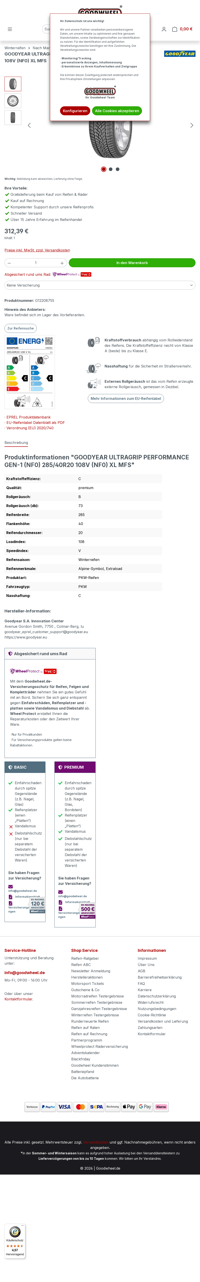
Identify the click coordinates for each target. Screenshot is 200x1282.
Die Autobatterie (85, 1078)
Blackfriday (80, 1059)
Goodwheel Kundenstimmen (95, 1065)
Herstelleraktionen (87, 977)
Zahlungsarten (150, 1027)
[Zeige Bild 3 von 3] (117, 169)
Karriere (145, 990)
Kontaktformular (18, 999)
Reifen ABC (81, 964)
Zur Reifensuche (20, 328)
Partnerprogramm (86, 1040)
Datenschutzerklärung (157, 996)
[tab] (16, 443)
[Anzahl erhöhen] (62, 262)
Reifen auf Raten (85, 1027)
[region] (100, 125)
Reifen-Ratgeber (85, 958)
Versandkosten (95, 1142)
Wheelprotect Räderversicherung (99, 1046)
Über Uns (146, 964)
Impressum (147, 958)
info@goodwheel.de (24, 972)
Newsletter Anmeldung (90, 971)
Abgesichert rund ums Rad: (47, 274)
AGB (141, 971)
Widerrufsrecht (150, 1002)
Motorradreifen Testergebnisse (97, 996)
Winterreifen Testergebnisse (95, 1015)
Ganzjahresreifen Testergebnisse (99, 1008)
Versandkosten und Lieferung (163, 1021)
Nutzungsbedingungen (157, 1008)
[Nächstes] (192, 125)
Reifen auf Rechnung (89, 1034)
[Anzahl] (36, 262)
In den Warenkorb (132, 262)
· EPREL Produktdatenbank (27, 417)
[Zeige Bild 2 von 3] (110, 169)
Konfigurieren (75, 111)
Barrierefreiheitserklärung (160, 977)
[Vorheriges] (29, 125)
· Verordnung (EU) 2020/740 (29, 428)
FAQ (141, 983)
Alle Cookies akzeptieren (117, 111)
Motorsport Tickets (87, 983)
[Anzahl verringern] (9, 262)
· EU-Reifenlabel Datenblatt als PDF (34, 422)
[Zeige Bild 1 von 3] (103, 169)
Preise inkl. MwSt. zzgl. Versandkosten (37, 250)
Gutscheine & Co (85, 990)
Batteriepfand (82, 1071)
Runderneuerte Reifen (90, 1021)
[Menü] (9, 28)
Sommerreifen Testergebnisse (96, 1002)
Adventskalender (85, 1053)
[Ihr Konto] (164, 28)
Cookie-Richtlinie (152, 1015)
